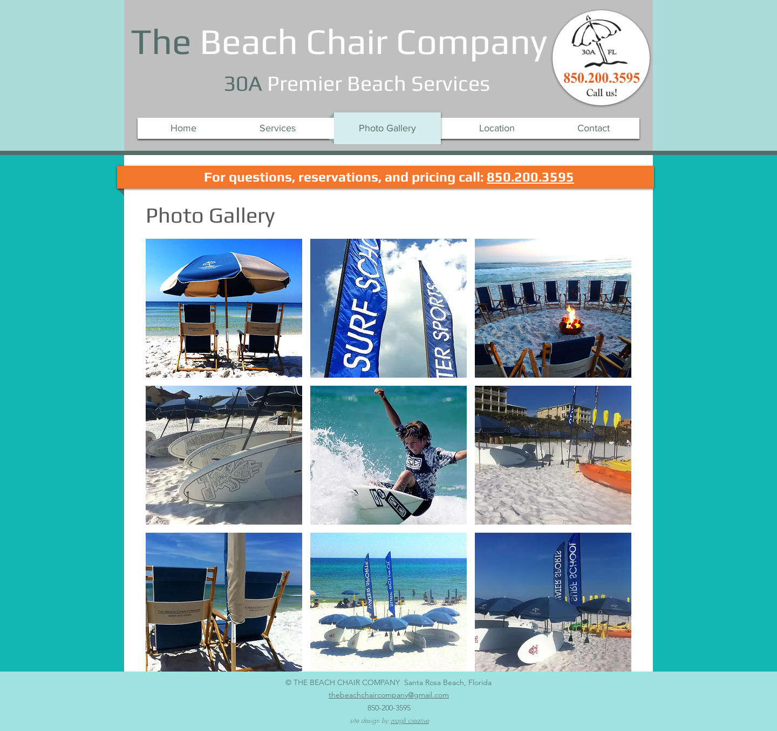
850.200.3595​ (530, 177)
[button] (224, 308)
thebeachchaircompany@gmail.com (389, 695)
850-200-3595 (389, 708)
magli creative (410, 720)
